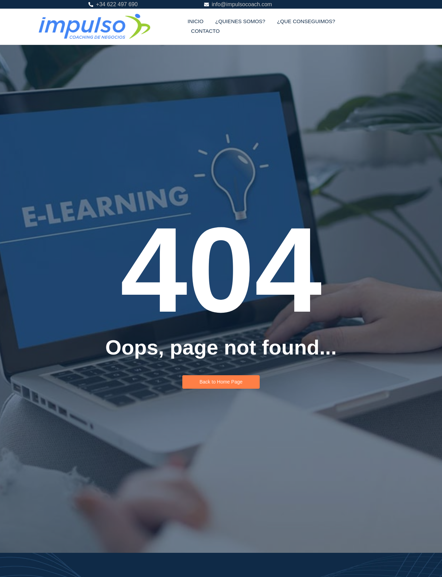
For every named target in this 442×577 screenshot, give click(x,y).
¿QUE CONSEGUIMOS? (306, 21)
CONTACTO (205, 31)
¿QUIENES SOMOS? (240, 21)
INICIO (195, 21)
